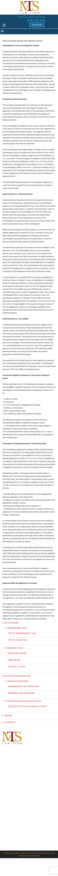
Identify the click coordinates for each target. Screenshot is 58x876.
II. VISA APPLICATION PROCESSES (16, 676)
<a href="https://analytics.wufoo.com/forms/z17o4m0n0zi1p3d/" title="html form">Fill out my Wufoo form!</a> (29, 790)
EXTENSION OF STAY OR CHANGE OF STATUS (27, 706)
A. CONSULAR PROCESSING (16, 681)
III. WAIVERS (7, 715)
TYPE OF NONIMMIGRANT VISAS (22, 633)
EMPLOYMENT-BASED (17, 653)
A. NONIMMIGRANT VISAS (16, 628)
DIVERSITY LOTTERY (16, 667)
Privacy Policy (50, 853)
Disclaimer (40, 853)
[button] (28, 31)
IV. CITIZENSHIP (8, 722)
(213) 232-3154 (34, 20)
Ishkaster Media (34, 856)
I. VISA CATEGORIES (10, 623)
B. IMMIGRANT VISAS (14, 648)
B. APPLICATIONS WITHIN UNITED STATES (23, 701)
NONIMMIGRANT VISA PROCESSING (23, 686)
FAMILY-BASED (14, 660)
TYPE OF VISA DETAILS (18, 640)
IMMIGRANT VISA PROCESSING (21, 693)
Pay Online (35, 25)
